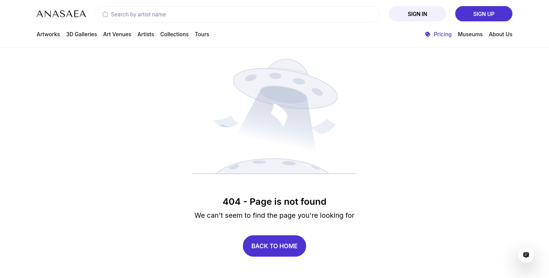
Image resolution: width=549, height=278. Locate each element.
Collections (174, 34)
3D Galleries (81, 34)
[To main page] (61, 13)
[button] (105, 14)
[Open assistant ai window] (526, 255)
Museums (470, 34)
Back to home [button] (274, 246)
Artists (146, 34)
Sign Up (483, 14)
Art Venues (117, 34)
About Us (500, 34)
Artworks (48, 34)
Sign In (417, 14)
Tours (202, 34)
